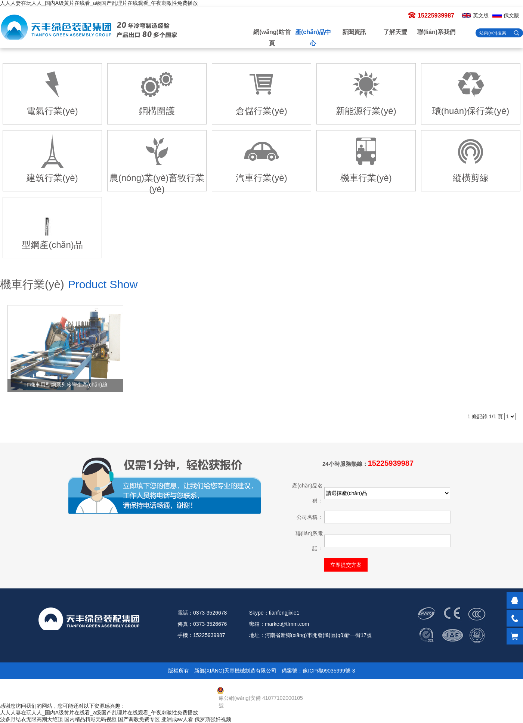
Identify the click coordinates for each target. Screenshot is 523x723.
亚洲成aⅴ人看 (177, 719)
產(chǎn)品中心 (313, 37)
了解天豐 (395, 32)
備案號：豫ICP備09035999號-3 (318, 671)
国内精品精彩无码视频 (90, 719)
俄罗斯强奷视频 (213, 719)
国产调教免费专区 (139, 719)
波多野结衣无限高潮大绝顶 (31, 719)
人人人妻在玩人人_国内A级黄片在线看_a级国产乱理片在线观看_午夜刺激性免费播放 (99, 3)
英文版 (481, 15)
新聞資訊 (354, 32)
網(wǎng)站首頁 (272, 37)
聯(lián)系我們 (436, 32)
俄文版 (511, 15)
